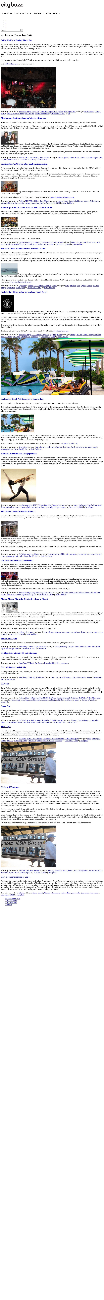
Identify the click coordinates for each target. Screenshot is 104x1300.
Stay (20, 447)
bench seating (25, 337)
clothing (71, 157)
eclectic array (89, 112)
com (100, 157)
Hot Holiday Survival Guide (13, 667)
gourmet (51, 554)
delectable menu (16, 722)
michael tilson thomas (45, 244)
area (97, 201)
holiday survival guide (71, 677)
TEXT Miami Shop (32, 157)
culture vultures (49, 741)
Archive (7, 13)
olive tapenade (71, 554)
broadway (63, 646)
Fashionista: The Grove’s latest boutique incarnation (24, 164)
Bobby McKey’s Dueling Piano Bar (16, 40)
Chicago (55, 505)
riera (5, 159)
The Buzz (42, 646)
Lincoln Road (81, 242)
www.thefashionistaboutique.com (62, 197)
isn (89, 505)
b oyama (12, 700)
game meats (85, 893)
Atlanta (21, 893)
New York (52, 698)
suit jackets (60, 700)
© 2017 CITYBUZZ (12, 899)
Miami (46, 157)
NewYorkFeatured (63, 698)
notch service (55, 893)
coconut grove (63, 157)
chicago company (60, 507)
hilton (71, 592)
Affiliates (8, 905)
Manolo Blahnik (89, 201)
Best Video (82, 698)
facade (73, 447)
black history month (81, 870)
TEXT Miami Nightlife (40, 335)
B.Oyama (5, 684)
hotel (67, 592)
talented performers (42, 114)
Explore (30, 286)
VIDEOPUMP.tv (11, 901)
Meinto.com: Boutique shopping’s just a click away (23, 118)
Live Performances (25, 242)
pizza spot (16, 337)
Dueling (97, 112)
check (61, 677)
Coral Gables (80, 157)
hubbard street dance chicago (16, 507)
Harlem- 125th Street (10, 787)
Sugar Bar (5, 706)
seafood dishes (66, 893)
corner (94, 739)
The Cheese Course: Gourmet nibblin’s (18, 511)
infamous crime (85, 646)
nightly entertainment (43, 722)
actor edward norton (14, 594)
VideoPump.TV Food (26, 663)
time (78, 286)
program (76, 700)
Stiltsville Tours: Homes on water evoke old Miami (23, 248)
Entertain (36, 242)
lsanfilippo (89, 507)
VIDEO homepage (94, 698)
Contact (51, 13)
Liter (22, 114)
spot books (76, 893)
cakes (89, 739)
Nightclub (35, 592)
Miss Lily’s (6, 726)
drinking (73, 335)
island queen (20, 288)
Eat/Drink (22, 554)
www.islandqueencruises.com (20, 282)
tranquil (40, 893)
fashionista (79, 201)
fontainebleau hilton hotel (83, 592)
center (77, 646)
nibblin (62, 554)
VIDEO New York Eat (34, 739)
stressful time (85, 677)
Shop (41, 157)
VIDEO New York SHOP (39, 698)
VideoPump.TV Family (27, 677)
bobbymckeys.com (11, 64)
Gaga (63, 632)
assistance (68, 700)
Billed (79, 335)
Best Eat (38, 720)
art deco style (92, 447)
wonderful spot (19, 244)
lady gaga (51, 632)
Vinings (47, 893)
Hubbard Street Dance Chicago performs (19, 453)
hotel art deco (61, 447)
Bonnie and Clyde (9, 638)
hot (52, 677)
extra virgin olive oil (14, 556)
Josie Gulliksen (41, 159)
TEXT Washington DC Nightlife (51, 112)
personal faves (82, 554)
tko (69, 114)
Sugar (3, 722)
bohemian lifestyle (7, 203)
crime (17, 648)
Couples (71, 646)
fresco (94, 242)
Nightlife (35, 112)
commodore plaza (37, 203)
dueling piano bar (13, 114)
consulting (32, 700)
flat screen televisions (48, 447)
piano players (29, 114)
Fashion (21, 157)
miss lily (10, 741)
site (2, 159)
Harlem (70, 870)
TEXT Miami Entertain (48, 242)
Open (8, 722)
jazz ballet (49, 507)
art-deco (73, 286)
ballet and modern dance (36, 507)
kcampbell (4, 702)
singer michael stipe (73, 632)
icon (68, 447)
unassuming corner (20, 741)
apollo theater (57, 870)
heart (89, 242)
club (62, 592)
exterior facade (81, 447)
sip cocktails (26, 594)
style (37, 447)
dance (76, 505)
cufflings (52, 700)
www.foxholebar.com (61, 331)
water (67, 286)
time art (89, 286)
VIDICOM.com (11, 903)
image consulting (22, 700)
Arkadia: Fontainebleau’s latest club (17, 560)
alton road (34, 337)
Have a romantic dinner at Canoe (15, 877)
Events (36, 870)
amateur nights (25, 872)
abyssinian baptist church (10, 872)
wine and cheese (31, 244)
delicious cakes (42, 700)
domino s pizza (6, 337)
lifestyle (71, 201)
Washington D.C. (70, 112)
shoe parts (93, 632)
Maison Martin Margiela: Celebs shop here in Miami (24, 599)
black (65, 870)
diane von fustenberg (22, 203)
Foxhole (85, 335)
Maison (58, 632)
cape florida (11, 288)
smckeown (42, 648)
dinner (34, 893)
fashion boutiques (92, 157)
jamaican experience (35, 741)
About (37, 13)
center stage (10, 648)
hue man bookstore (95, 870)
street (49, 870)
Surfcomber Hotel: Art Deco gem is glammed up (22, 399)
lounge (74, 720)
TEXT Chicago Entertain (42, 505)
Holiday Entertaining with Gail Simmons (19, 653)
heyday (83, 286)
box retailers (12, 159)
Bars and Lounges (25, 112)
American (29, 554)
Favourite (58, 741)
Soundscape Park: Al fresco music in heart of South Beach (26, 207)
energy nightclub (95, 335)
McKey (3, 114)
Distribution (23, 13)
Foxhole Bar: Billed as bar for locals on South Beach (24, 292)
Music (73, 242)
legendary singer (29, 722)
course (56, 554)
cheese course (93, 554)
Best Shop (74, 698)
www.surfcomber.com (70, 443)
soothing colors (6, 449)
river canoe (94, 893)
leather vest (85, 632)
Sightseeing (23, 286)
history (57, 646)
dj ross (34, 594)
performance (83, 505)
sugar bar (95, 720)
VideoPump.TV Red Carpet (28, 646)
